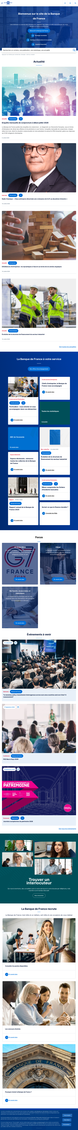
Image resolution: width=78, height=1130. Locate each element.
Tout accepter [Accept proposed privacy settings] (67, 1115)
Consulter (45, 422)
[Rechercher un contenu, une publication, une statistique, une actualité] (39, 50)
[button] (75, 3)
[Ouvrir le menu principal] (2, 3)
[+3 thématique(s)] (56, 483)
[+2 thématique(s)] (21, 118)
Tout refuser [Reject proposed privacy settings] (67, 1120)
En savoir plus (14, 447)
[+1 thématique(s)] (21, 195)
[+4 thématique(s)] (23, 403)
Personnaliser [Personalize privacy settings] (66, 1124)
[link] (39, 35)
